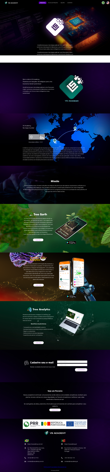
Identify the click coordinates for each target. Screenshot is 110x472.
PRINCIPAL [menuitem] (42, 2)
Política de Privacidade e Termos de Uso (55, 467)
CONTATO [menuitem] (69, 2)
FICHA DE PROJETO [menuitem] (53, 2)
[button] (38, 240)
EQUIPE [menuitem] (63, 2)
